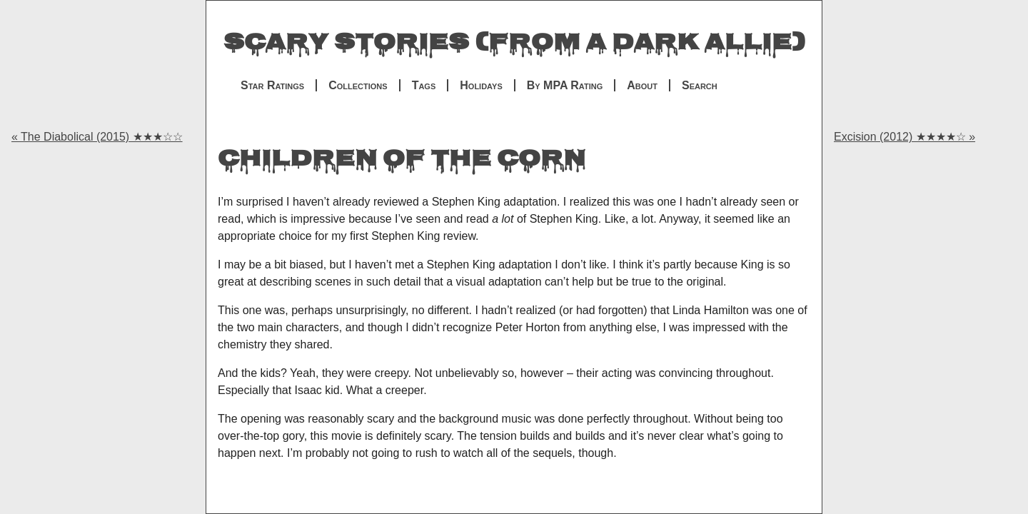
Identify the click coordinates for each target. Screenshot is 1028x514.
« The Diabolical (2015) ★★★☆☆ (97, 137)
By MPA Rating (565, 85)
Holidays (481, 85)
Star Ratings (272, 85)
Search (699, 85)
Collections (357, 85)
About (642, 85)
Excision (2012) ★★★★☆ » (904, 137)
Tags (424, 85)
